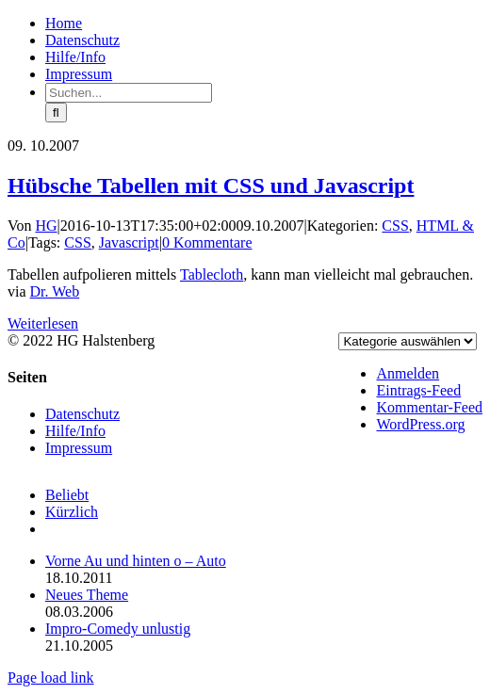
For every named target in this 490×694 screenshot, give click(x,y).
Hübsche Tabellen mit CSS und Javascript (211, 185)
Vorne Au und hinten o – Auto (135, 561)
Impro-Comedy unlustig (117, 629)
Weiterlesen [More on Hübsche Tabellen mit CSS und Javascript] (43, 323)
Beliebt (67, 495)
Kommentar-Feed (429, 407)
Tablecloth (211, 274)
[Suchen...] (128, 93)
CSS (395, 226)
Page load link (51, 678)
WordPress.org (420, 424)
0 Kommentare (207, 242)
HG (46, 226)
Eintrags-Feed (418, 390)
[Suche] (56, 112)
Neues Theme (86, 595)
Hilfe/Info (75, 431)
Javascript (129, 242)
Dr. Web (55, 291)
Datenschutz (82, 414)
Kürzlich (71, 512)
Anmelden (407, 373)
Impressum (78, 448)
